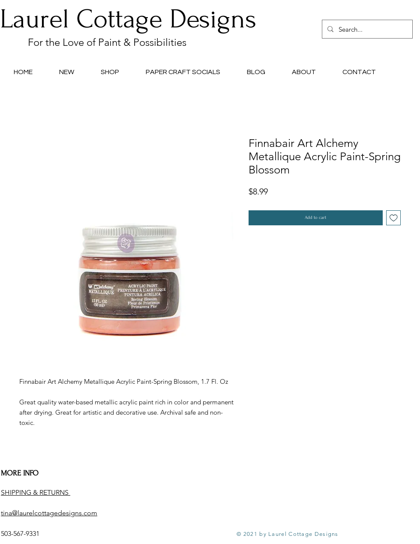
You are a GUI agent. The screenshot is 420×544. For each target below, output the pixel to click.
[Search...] (366, 29)
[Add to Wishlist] (393, 217)
